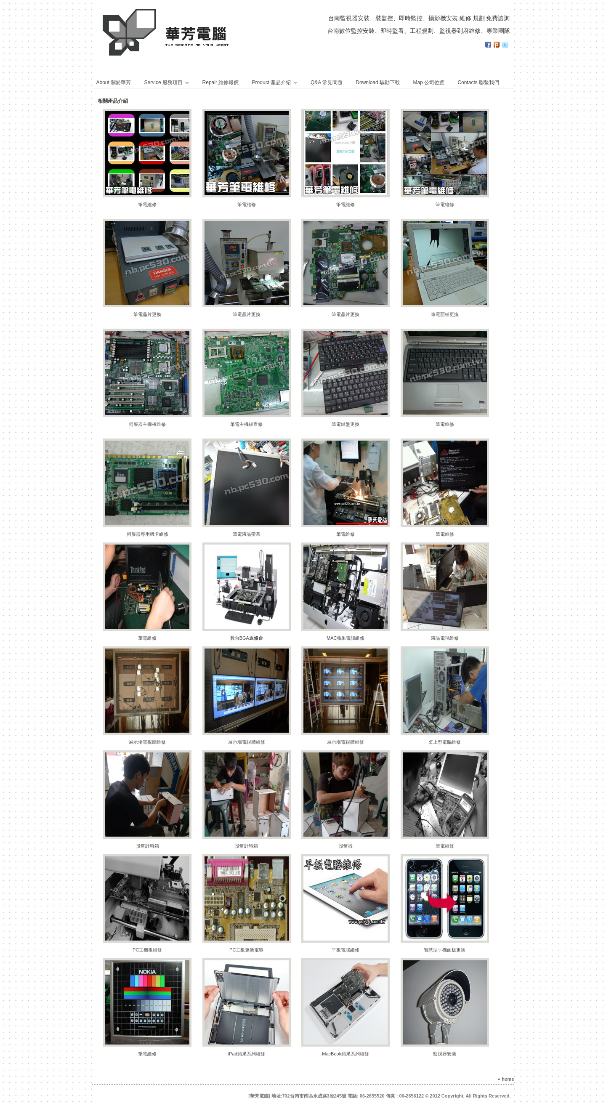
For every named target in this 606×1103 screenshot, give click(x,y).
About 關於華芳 (113, 82)
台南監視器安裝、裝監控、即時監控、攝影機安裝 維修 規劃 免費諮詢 (419, 18)
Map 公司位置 (428, 82)
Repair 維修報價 (221, 82)
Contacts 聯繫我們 (478, 82)
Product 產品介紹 (275, 82)
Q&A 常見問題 (327, 82)
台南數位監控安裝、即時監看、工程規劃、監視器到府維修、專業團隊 (418, 30)
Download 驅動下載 (378, 82)
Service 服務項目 (166, 82)
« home (506, 1079)
